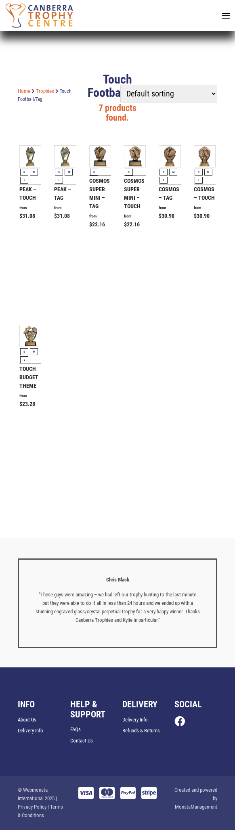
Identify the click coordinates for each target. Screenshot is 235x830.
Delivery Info (30, 731)
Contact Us (81, 741)
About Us (27, 720)
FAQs (75, 729)
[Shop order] (168, 93)
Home (24, 91)
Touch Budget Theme (28, 377)
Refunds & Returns (141, 731)
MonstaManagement (196, 807)
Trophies (45, 91)
